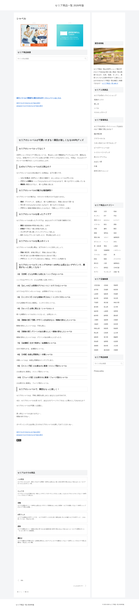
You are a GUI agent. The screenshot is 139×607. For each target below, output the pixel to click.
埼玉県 (116, 298)
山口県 (116, 333)
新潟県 (96, 307)
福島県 (106, 294)
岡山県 (96, 333)
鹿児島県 (106, 350)
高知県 (96, 341)
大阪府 (96, 324)
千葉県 (96, 302)
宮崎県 (96, 350)
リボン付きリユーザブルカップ (105, 143)
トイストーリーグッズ (102, 152)
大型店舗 (97, 285)
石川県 (116, 307)
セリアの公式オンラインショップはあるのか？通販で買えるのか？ (108, 128)
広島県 (106, 333)
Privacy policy (99, 371)
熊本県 (106, 345)
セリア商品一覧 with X (110, 83)
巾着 (95, 166)
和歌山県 (97, 328)
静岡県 (106, 315)
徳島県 (96, 337)
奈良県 (116, 324)
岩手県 (96, 289)
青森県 (116, 285)
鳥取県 (106, 328)
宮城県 (106, 289)
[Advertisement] (51, 79)
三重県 (96, 320)
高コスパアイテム (100, 157)
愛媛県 (116, 337)
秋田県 (116, 289)
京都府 (116, 320)
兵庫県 (106, 324)
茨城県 (116, 294)
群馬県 (106, 298)
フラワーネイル (99, 138)
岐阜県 (96, 315)
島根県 (116, 328)
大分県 (116, 345)
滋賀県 (106, 320)
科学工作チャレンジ (101, 171)
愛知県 (116, 315)
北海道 (106, 285)
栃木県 (96, 298)
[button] (85, 59)
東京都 (106, 302)
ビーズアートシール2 (101, 148)
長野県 (116, 311)
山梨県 (106, 311)
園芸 (19, 440)
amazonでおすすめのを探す (29, 106)
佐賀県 (116, 341)
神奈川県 (116, 302)
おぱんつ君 (98, 162)
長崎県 (96, 345)
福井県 (96, 311)
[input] (51, 59)
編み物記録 (98, 134)
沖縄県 (116, 350)
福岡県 (106, 341)
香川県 (106, 337)
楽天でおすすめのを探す (28, 103)
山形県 (96, 294)
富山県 (106, 307)
